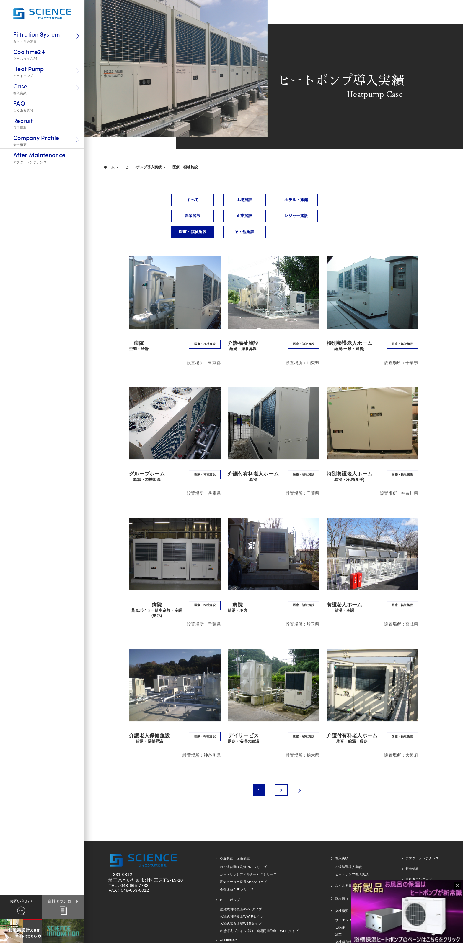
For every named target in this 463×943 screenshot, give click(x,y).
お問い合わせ (415, 874)
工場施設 (243, 200)
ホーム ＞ (111, 167)
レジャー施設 (243, 216)
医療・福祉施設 (185, 167)
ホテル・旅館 (294, 200)
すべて (192, 200)
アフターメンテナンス (422, 843)
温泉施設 (345, 200)
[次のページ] (298, 775)
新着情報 (412, 853)
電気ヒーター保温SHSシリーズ (243, 866)
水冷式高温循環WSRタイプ (240, 908)
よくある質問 (345, 870)
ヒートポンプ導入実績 (352, 859)
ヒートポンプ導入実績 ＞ (145, 167)
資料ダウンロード (418, 864)
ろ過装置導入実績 (348, 851)
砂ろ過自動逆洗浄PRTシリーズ (243, 851)
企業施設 (192, 216)
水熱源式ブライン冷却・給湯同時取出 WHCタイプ (259, 915)
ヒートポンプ (230, 884)
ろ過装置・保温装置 (235, 843)
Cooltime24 (229, 924)
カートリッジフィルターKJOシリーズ (248, 859)
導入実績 (341, 843)
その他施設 (345, 216)
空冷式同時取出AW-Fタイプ (241, 894)
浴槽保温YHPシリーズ (237, 873)
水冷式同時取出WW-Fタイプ (241, 901)
